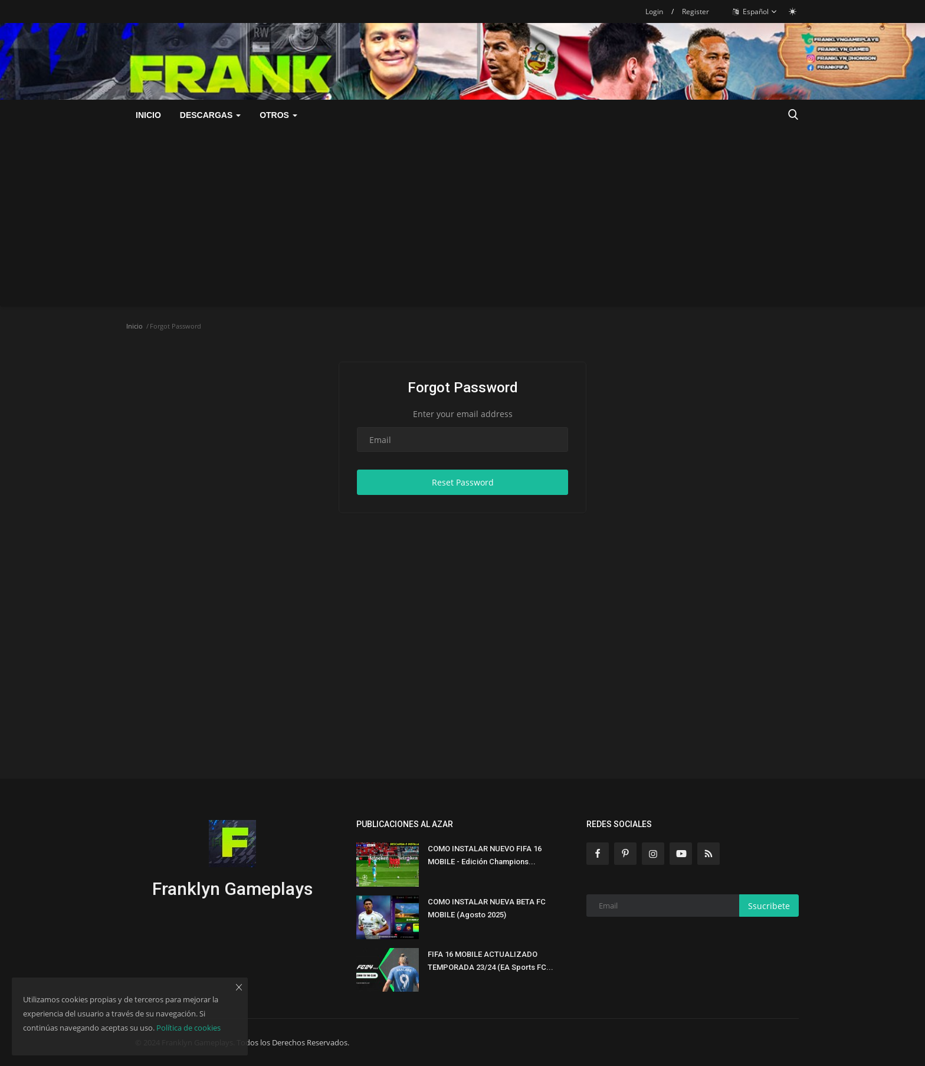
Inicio (148, 115)
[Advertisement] (462, 218)
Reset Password (463, 482)
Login (654, 11)
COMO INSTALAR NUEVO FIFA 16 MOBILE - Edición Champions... (485, 855)
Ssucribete (769, 905)
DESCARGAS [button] (210, 115)
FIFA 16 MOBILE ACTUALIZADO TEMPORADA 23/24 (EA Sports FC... (490, 961)
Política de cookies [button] (188, 1027)
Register (695, 11)
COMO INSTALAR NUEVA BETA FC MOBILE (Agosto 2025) (487, 908)
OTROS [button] (278, 115)
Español (755, 12)
